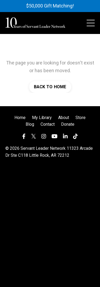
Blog (30, 124)
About (63, 117)
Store (80, 117)
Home (20, 117)
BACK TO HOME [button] (50, 86)
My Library (42, 117)
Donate (67, 124)
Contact (48, 124)
